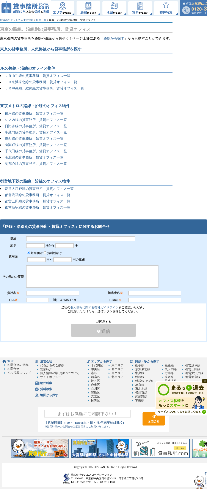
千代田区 (97, 365)
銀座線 (169, 365)
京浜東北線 (142, 369)
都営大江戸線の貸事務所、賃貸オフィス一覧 (39, 189)
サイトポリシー (50, 377)
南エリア (117, 373)
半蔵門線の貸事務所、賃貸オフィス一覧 (36, 132)
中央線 (139, 373)
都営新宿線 (192, 377)
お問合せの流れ (17, 365)
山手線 (139, 365)
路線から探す (114, 38)
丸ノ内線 (171, 369)
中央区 (95, 369)
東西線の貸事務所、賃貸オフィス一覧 (34, 138)
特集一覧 (41, 20)
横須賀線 (141, 392)
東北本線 (141, 388)
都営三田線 (192, 369)
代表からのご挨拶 (52, 365)
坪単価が (35, 253)
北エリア (117, 377)
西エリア (117, 369)
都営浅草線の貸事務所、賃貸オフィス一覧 (37, 195)
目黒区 (95, 400)
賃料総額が (53, 253)
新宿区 (95, 377)
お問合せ (13, 368)
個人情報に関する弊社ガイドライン (94, 307)
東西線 (169, 377)
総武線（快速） (145, 381)
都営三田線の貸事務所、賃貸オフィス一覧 (37, 201)
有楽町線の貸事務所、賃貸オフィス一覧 (36, 145)
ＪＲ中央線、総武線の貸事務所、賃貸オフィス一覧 (44, 88)
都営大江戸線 (194, 373)
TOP (10, 361)
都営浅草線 (192, 365)
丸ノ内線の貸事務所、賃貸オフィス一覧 (36, 120)
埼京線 (139, 384)
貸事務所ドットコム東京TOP (16, 20)
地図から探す (49, 395)
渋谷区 (95, 381)
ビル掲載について (19, 372)
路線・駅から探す (147, 361)
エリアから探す (101, 361)
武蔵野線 (141, 396)
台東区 (95, 384)
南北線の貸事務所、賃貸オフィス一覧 (34, 157)
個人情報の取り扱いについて (59, 373)
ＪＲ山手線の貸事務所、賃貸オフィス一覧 (37, 76)
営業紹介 (46, 369)
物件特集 (46, 383)
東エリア (117, 365)
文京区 (95, 396)
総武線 (139, 377)
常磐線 (139, 400)
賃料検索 (46, 389)
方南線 (169, 373)
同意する (103, 321)
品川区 (95, 388)
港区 (94, 373)
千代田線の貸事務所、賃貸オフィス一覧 (36, 151)
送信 (103, 331)
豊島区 (95, 392)
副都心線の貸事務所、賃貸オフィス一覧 (36, 163)
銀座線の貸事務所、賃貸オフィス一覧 (34, 113)
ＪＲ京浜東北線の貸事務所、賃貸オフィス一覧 (41, 82)
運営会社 (46, 361)
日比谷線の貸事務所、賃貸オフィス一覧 (36, 126)
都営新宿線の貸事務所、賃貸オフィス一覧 (37, 207)
